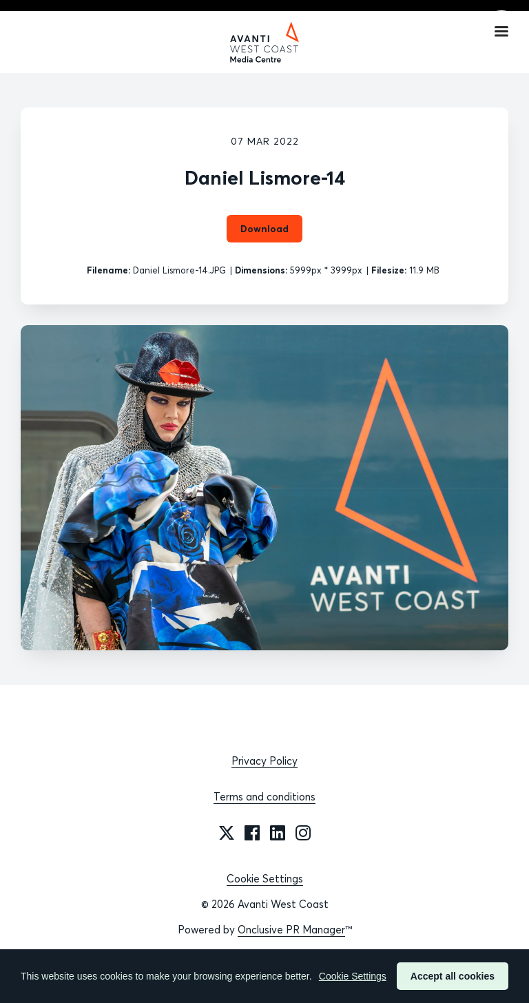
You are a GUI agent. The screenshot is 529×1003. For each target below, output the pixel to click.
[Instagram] (303, 832)
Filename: (108, 270)
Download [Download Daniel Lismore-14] (264, 229)
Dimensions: (261, 270)
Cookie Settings (265, 878)
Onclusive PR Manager (291, 929)
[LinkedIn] (277, 832)
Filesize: (388, 270)
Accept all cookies (453, 976)
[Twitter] (226, 832)
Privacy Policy (264, 760)
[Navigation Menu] (501, 31)
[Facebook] (252, 832)
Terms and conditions (264, 796)
